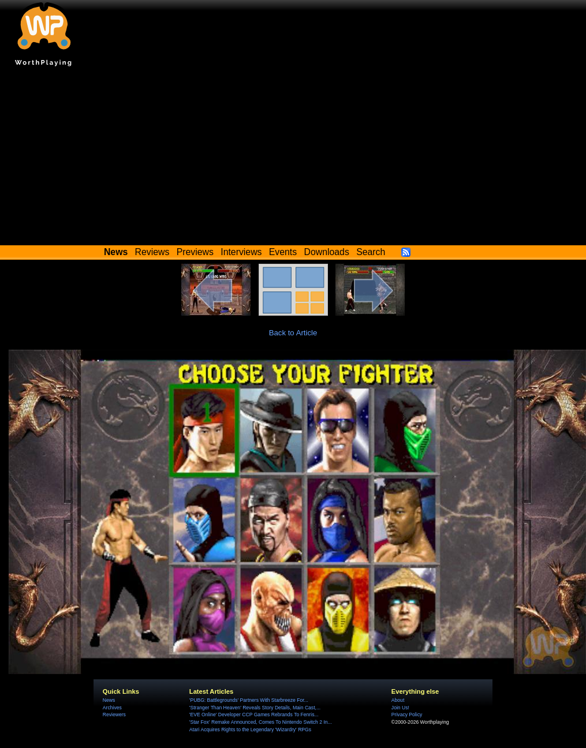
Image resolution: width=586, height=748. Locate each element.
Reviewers (114, 714)
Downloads (326, 252)
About (397, 700)
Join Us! (400, 707)
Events (283, 252)
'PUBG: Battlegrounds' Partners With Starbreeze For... (248, 700)
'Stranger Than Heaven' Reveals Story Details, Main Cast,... (254, 707)
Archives (112, 707)
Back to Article (293, 332)
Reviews (152, 252)
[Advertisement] (293, 159)
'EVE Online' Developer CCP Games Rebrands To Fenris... (254, 714)
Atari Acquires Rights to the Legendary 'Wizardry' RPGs (250, 729)
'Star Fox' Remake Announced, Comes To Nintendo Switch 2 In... (260, 722)
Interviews (241, 252)
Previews (195, 252)
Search (370, 252)
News (109, 700)
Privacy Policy (406, 714)
